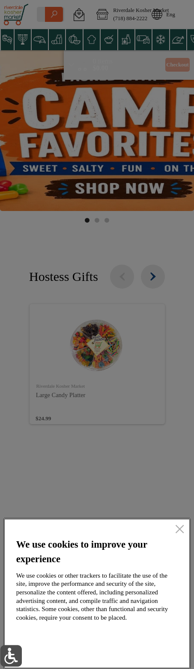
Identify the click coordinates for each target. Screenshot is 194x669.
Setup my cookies (135, 652)
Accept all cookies (135, 632)
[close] (179, 529)
